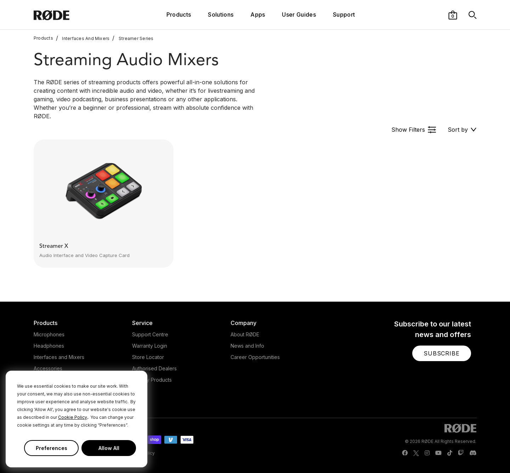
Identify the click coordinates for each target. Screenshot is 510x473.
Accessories (48, 368)
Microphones (49, 334)
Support (344, 14)
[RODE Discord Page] (472, 453)
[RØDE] (70, 14)
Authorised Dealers (154, 368)
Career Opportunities (255, 357)
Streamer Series (132, 38)
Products (43, 38)
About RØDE (245, 334)
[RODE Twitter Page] (416, 453)
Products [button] (178, 14)
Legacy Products (152, 380)
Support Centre (150, 334)
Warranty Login (149, 346)
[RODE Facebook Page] (405, 453)
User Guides (299, 14)
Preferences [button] (51, 448)
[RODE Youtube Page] (438, 453)
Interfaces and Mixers (59, 357)
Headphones (49, 346)
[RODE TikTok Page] (449, 453)
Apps (257, 14)
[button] (452, 14)
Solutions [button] (220, 14)
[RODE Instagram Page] (427, 453)
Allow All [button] (108, 448)
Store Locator (148, 357)
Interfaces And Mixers (83, 38)
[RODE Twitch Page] (461, 453)
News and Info (247, 346)
